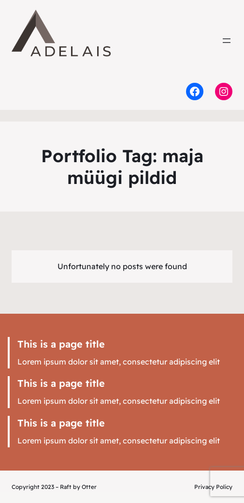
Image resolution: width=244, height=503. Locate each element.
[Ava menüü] (226, 40)
